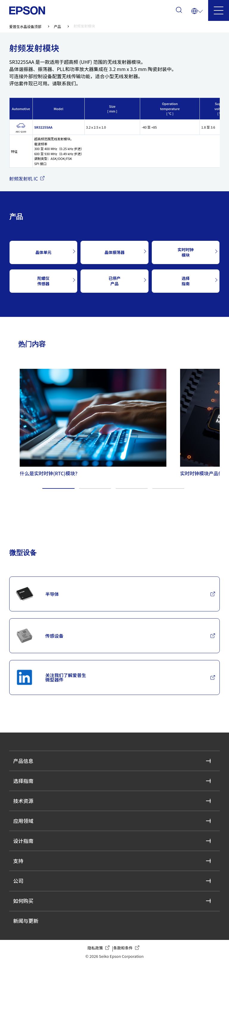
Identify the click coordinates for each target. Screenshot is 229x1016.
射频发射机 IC (28, 178)
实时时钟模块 (185, 252)
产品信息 (26, 781)
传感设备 (42, 644)
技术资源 (26, 828)
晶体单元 (43, 252)
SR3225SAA (43, 127)
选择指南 (185, 281)
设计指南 (26, 875)
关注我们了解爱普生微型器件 (55, 693)
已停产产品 (114, 281)
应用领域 (26, 851)
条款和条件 (127, 998)
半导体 (39, 596)
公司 (20, 922)
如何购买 (26, 946)
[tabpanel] (89, 421)
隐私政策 (99, 998)
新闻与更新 (29, 969)
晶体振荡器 (114, 252)
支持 (20, 899)
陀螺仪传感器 (43, 281)
